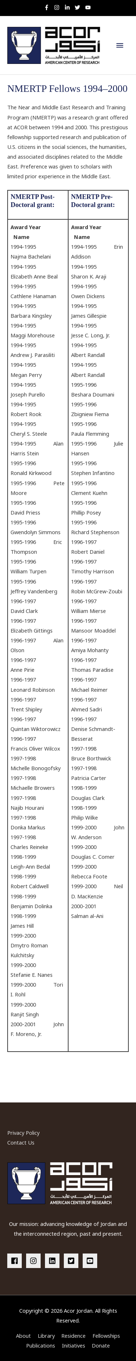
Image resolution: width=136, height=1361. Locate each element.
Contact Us (20, 1142)
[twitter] (79, 7)
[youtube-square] (91, 1261)
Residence (73, 1335)
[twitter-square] (72, 1261)
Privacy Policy (23, 1132)
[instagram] (58, 7)
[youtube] (88, 7)
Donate (101, 1345)
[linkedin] (53, 1261)
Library (46, 1335)
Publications (40, 1345)
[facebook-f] (48, 7)
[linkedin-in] (69, 7)
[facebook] (16, 1261)
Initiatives (73, 1345)
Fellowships (106, 1335)
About (23, 1335)
